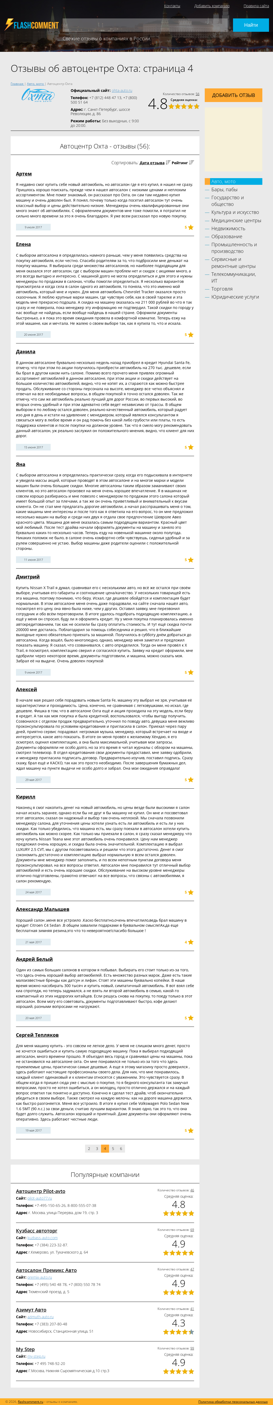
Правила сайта (256, 5)
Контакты (172, 5)
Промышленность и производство (234, 247)
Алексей (26, 689)
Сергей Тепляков (37, 1035)
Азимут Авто (31, 1309)
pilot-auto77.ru (39, 1198)
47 (192, 1269)
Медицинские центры (236, 220)
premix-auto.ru (39, 1277)
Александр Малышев (42, 909)
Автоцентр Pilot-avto (40, 1191)
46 (192, 1190)
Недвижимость (228, 228)
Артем (24, 173)
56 (197, 94)
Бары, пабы (224, 189)
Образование (226, 236)
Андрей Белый (34, 959)
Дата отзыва (152, 162)
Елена (23, 244)
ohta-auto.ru (122, 90)
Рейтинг (180, 162)
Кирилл (25, 796)
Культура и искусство (235, 212)
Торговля (222, 288)
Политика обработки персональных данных (233, 1401)
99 (192, 1348)
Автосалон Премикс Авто (46, 1270)
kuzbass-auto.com (42, 1237)
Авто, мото (223, 181)
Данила (25, 351)
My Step (25, 1349)
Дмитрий (28, 576)
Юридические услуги (235, 296)
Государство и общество (227, 200)
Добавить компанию (212, 5)
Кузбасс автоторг (36, 1230)
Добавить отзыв (233, 95)
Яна (20, 464)
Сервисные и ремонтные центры (233, 262)
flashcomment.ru (30, 1401)
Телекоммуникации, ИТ (233, 277)
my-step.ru (36, 1356)
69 (192, 1229)
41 (192, 1308)
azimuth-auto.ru (40, 1316)
